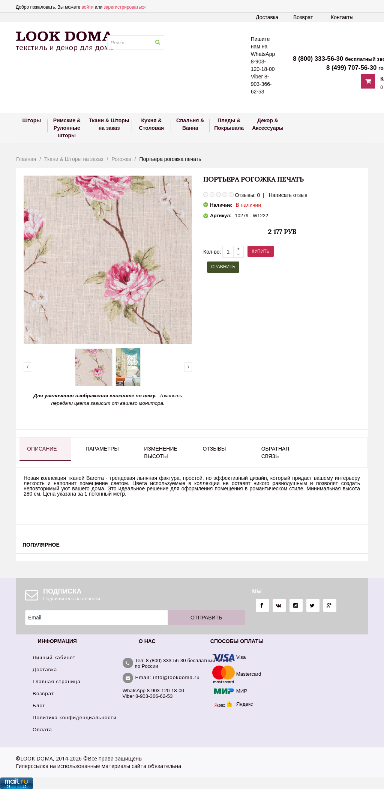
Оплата (42, 729)
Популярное (41, 545)
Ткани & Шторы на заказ (74, 159)
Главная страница (57, 681)
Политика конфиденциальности (75, 717)
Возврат (303, 17)
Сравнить (223, 266)
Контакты (342, 17)
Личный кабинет (54, 657)
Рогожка (121, 159)
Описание (42, 449)
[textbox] (136, 42)
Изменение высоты (160, 452)
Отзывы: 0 (247, 195)
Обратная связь (275, 452)
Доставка (267, 17)
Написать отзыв (287, 195)
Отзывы (214, 449)
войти (88, 7)
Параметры (102, 449)
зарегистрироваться (125, 7)
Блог (39, 705)
